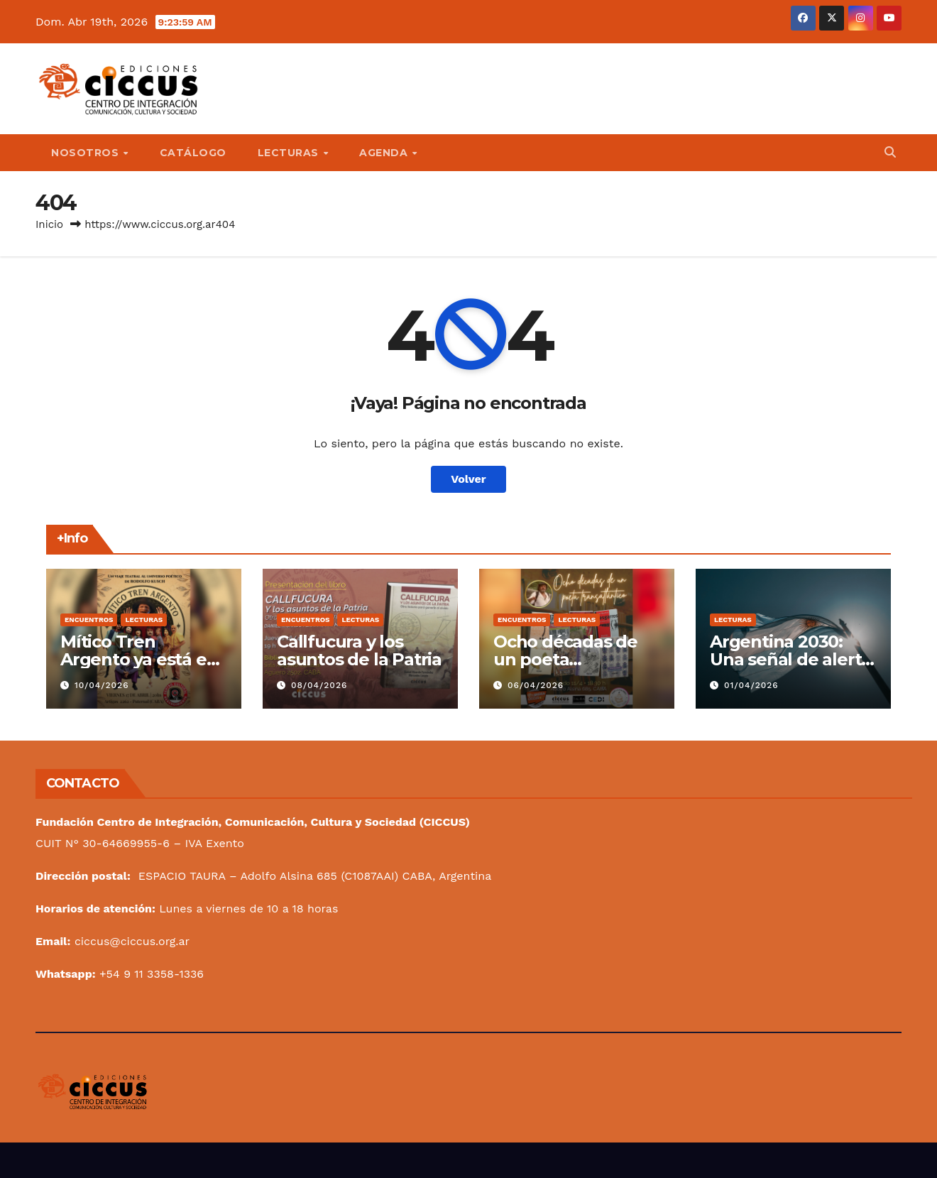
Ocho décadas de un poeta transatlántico (565, 659)
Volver (468, 479)
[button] (890, 152)
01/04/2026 (751, 685)
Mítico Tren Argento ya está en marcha (138, 659)
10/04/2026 (102, 685)
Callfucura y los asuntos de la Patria (359, 650)
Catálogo (193, 152)
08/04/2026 (319, 685)
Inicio (49, 224)
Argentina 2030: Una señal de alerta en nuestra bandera (792, 659)
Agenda (385, 152)
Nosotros (86, 152)
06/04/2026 (536, 685)
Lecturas (290, 152)
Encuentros (89, 619)
